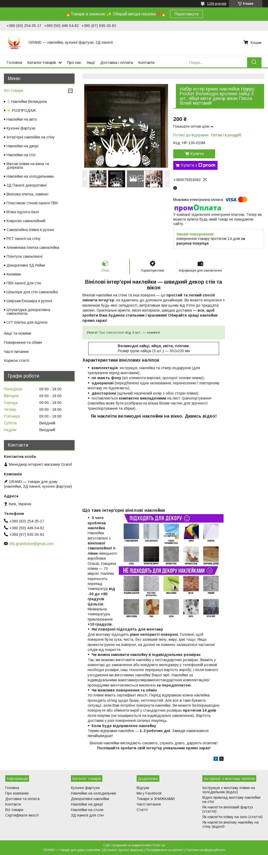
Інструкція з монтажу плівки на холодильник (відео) (228, 790)
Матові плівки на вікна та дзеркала (28, 166)
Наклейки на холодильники (30, 176)
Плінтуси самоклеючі (24, 256)
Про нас (74, 62)
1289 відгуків (216, 3)
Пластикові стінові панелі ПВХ (32, 203)
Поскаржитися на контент (164, 850)
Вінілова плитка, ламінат (28, 194)
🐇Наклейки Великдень (27, 101)
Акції (91, 62)
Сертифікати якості (22, 815)
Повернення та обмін (23, 342)
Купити (197, 153)
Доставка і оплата (116, 62)
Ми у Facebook (149, 793)
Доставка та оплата (22, 799)
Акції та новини (17, 333)
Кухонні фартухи (21, 128)
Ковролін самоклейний (26, 221)
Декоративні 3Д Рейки (26, 265)
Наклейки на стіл (21, 155)
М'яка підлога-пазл (23, 212)
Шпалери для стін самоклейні (32, 292)
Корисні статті (16, 360)
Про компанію (17, 793)
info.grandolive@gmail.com (31, 544)
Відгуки (143, 788)
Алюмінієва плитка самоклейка (33, 247)
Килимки (14, 274)
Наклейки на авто (22, 119)
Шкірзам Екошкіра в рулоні (29, 301)
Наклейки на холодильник (93, 793)
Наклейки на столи (87, 810)
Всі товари (13, 90)
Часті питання (16, 351)
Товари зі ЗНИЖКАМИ (156, 799)
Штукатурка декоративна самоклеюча (28, 312)
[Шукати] (254, 62)
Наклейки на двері (22, 146)
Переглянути (186, 14)
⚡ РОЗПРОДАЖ (21, 110)
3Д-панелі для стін (87, 815)
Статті (142, 810)
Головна (14, 62)
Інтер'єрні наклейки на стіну (31, 137)
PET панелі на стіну (24, 239)
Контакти (146, 62)
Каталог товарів (41, 62)
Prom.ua (159, 845)
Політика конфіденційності (205, 850)
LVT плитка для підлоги (27, 322)
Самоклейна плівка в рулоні (30, 230)
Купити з (198, 165)
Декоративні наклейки (90, 799)
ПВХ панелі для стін (24, 283)
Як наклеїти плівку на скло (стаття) (232, 817)
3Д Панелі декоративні (27, 185)
